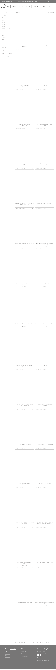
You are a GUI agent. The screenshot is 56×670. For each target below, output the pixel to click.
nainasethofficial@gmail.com (44, 653)
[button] (53, 5)
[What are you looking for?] (43, 8)
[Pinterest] (40, 655)
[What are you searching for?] (9, 1)
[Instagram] (48, 1)
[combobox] (24, 49)
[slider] (2, 52)
